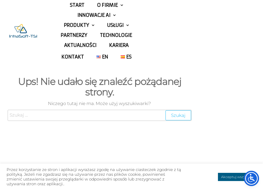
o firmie (107, 5)
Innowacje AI (93, 15)
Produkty (76, 25)
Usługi (115, 25)
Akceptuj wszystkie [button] (237, 177)
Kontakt (72, 57)
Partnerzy (74, 35)
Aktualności (80, 45)
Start (77, 5)
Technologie (116, 35)
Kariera (119, 45)
